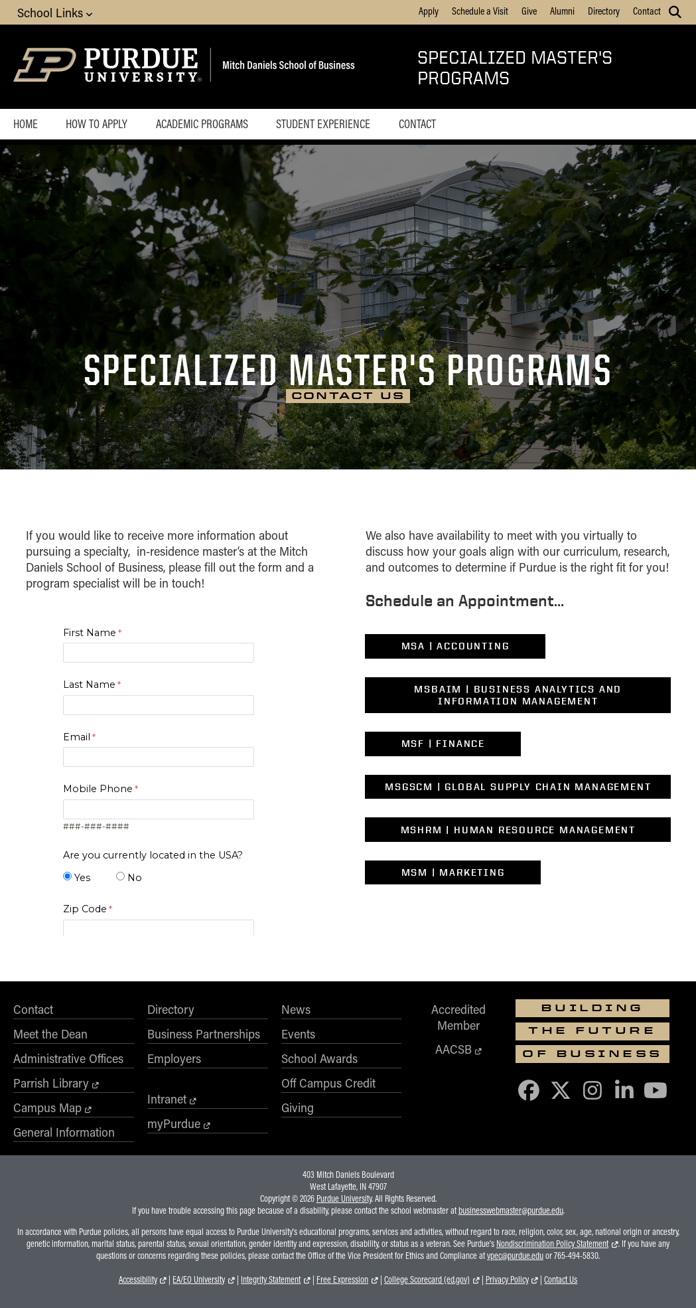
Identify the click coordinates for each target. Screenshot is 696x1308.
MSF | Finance (443, 744)
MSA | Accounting (455, 646)
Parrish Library (51, 1083)
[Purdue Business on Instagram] (592, 1090)
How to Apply (96, 123)
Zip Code (85, 909)
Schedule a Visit (480, 10)
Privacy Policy (507, 1279)
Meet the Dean (50, 1034)
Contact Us (560, 1279)
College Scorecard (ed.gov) (427, 1279)
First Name (89, 633)
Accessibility (138, 1279)
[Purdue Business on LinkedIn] (624, 1090)
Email (76, 737)
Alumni (562, 10)
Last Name (89, 685)
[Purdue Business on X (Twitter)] (560, 1090)
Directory (604, 10)
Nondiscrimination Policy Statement (552, 1244)
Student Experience (323, 123)
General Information (64, 1132)
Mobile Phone (98, 789)
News (296, 1009)
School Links (54, 12)
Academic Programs (202, 123)
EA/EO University (199, 1279)
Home (25, 123)
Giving (297, 1107)
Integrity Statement (271, 1279)
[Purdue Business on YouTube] (656, 1090)
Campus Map (47, 1107)
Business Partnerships (203, 1034)
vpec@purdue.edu (515, 1256)
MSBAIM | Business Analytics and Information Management (518, 695)
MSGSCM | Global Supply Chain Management (518, 787)
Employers (174, 1058)
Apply (429, 10)
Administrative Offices (68, 1058)
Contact (647, 10)
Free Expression (342, 1279)
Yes (82, 878)
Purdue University (344, 1198)
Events (298, 1034)
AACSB (453, 1049)
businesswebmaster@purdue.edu (510, 1210)
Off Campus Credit (328, 1083)
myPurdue (173, 1123)
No (134, 878)
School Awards (319, 1058)
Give (529, 10)
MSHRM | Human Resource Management (518, 830)
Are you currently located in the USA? (153, 855)
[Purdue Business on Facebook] (529, 1090)
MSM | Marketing (453, 872)
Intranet (166, 1099)
